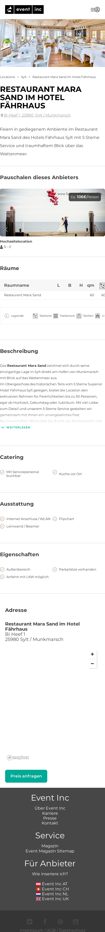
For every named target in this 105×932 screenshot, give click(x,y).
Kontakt (50, 823)
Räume (9, 268)
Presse (50, 818)
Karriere (50, 813)
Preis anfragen (26, 776)
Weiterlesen (15, 427)
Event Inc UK (52, 898)
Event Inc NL (52, 893)
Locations (7, 77)
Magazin (50, 845)
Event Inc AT (52, 883)
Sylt (24, 77)
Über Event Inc (49, 808)
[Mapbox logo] (18, 758)
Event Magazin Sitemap (50, 851)
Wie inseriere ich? (50, 873)
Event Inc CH (52, 889)
